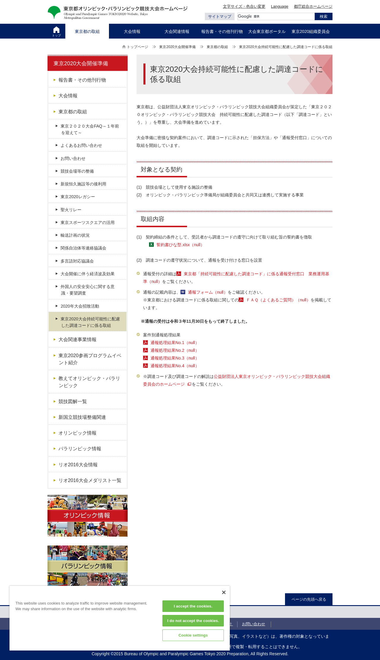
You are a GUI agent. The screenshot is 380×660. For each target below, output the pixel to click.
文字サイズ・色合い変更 (244, 6)
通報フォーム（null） (208, 292)
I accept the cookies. (193, 606)
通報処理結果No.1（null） (175, 342)
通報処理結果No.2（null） (175, 350)
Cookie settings (193, 635)
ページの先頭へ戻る (309, 599)
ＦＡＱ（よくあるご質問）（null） (278, 300)
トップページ (137, 47)
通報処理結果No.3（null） (175, 358)
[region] (120, 618)
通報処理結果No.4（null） (175, 365)
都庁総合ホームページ (313, 6)
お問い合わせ (253, 624)
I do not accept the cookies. (193, 620)
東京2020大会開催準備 (177, 47)
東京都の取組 (217, 47)
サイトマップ (219, 16)
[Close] (224, 592)
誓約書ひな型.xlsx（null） (180, 244)
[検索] (276, 16)
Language (279, 6)
